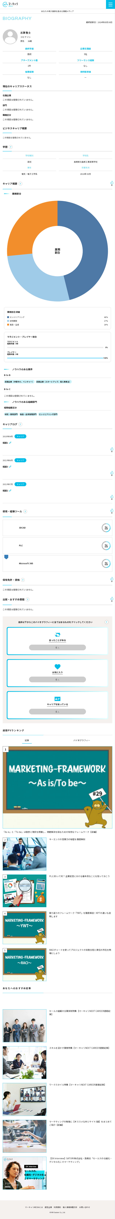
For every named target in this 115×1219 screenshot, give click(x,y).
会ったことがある (57, 640)
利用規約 (57, 1207)
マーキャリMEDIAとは (34, 1207)
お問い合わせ (84, 1207)
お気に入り (57, 672)
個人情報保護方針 (70, 1207)
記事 (27, 740)
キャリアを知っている (57, 704)
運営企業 (48, 1207)
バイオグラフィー (81, 740)
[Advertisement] (57, 1002)
